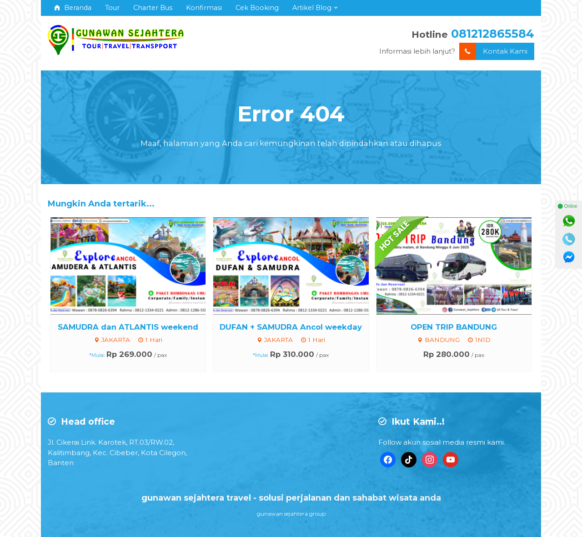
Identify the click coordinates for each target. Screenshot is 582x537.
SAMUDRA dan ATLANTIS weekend (128, 326)
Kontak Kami (493, 51)
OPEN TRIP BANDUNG (454, 326)
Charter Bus (152, 8)
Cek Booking (257, 8)
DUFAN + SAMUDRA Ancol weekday (291, 326)
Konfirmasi (204, 8)
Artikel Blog (311, 8)
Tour (112, 8)
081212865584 (492, 33)
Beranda (73, 8)
